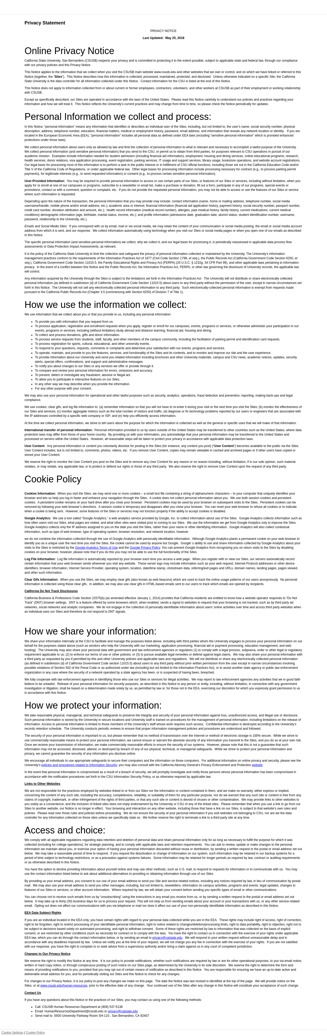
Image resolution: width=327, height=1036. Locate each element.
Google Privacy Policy (145, 547)
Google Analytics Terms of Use (96, 547)
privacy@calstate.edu (167, 938)
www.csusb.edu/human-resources (63, 985)
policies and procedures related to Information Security (79, 765)
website (257, 765)
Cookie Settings (12, 1032)
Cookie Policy (35, 1032)
